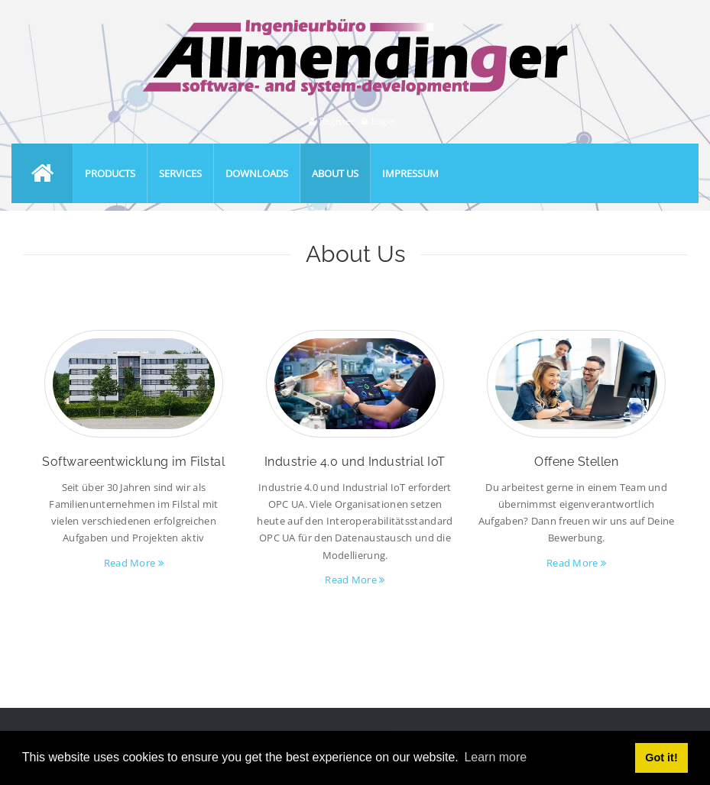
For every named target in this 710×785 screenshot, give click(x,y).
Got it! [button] (661, 757)
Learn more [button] (495, 757)
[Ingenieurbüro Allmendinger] (355, 25)
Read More (134, 563)
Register (337, 121)
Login (382, 121)
